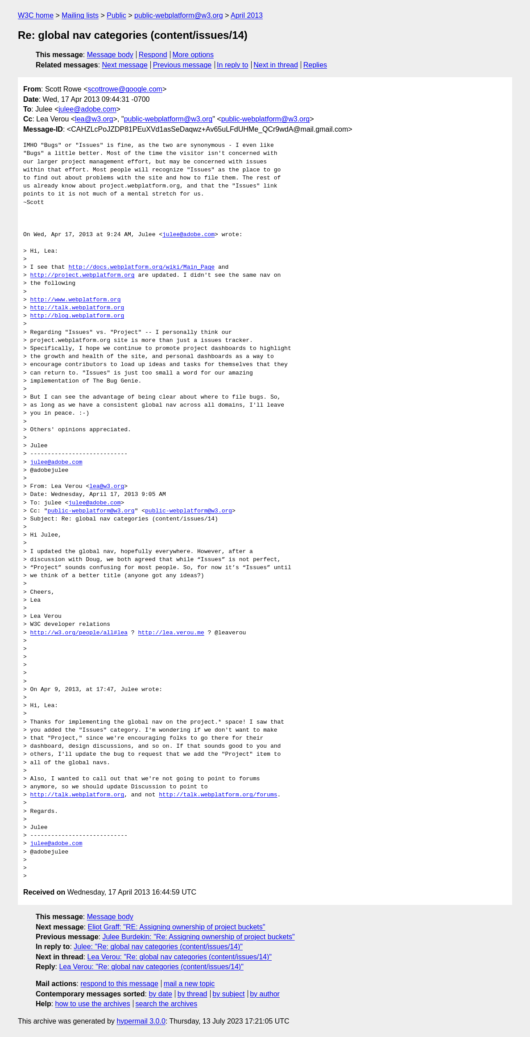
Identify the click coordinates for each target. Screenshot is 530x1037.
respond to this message (119, 983)
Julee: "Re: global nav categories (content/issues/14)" (158, 946)
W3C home (36, 15)
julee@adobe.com (87, 109)
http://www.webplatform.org (75, 300)
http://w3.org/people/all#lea (79, 633)
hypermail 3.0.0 (140, 1021)
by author (265, 994)
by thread (192, 994)
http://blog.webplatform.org (77, 316)
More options (193, 54)
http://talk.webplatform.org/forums (218, 795)
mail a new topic (189, 983)
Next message (125, 65)
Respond (153, 54)
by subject (228, 994)
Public (116, 15)
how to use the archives (92, 1004)
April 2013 (247, 15)
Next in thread (275, 65)
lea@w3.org (94, 119)
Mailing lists (80, 15)
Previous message (182, 65)
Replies (315, 65)
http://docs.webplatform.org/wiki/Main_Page (141, 267)
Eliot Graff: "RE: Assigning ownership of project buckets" (176, 927)
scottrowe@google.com (125, 89)
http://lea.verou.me (171, 633)
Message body (110, 54)
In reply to (232, 65)
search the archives (167, 1004)
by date (160, 994)
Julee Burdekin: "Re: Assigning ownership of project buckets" (198, 937)
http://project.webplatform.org (82, 275)
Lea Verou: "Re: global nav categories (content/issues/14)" (179, 957)
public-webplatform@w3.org (178, 15)
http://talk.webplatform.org (77, 308)
